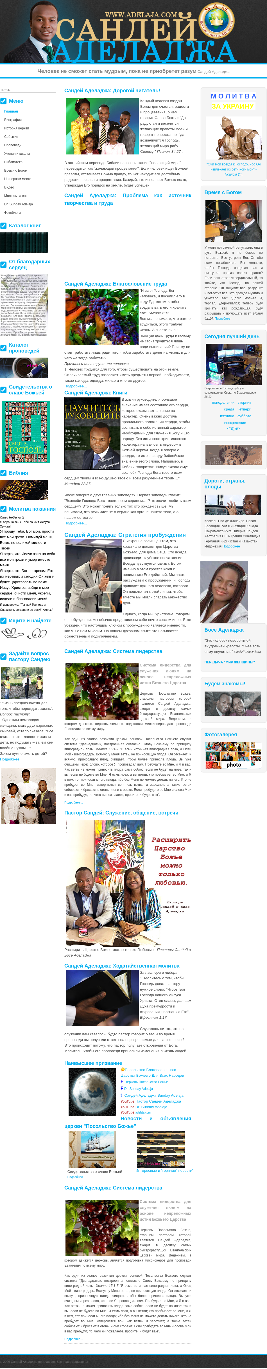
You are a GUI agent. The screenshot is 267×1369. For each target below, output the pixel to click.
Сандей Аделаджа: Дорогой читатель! (112, 90)
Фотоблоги (12, 213)
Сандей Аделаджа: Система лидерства (113, 651)
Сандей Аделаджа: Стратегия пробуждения (125, 535)
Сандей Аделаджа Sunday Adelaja (152, 1095)
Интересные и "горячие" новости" (164, 1170)
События (11, 137)
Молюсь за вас (16, 196)
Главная (11, 111)
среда (229, 409)
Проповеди (13, 145)
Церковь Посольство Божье (147, 1082)
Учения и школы (17, 154)
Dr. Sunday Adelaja (138, 1089)
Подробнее (222, 318)
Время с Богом (15, 170)
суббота (244, 416)
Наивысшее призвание (93, 1063)
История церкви (16, 128)
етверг (245, 409)
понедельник (223, 402)
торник (245, 402)
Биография (13, 120)
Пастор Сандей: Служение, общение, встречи (121, 813)
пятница (227, 416)
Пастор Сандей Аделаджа (151, 1101)
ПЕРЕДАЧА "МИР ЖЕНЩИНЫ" (230, 662)
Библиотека (13, 162)
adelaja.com (136, 1112)
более (143, 759)
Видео (9, 187)
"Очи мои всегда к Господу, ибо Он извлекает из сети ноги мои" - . (234, 169)
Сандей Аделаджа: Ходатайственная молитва (121, 966)
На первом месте (17, 179)
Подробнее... (75, 386)
